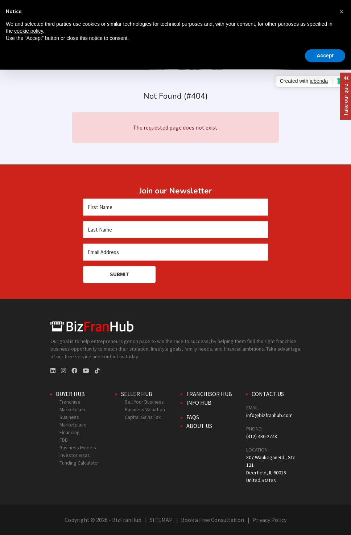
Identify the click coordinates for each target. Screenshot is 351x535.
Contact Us (268, 393)
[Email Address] (175, 252)
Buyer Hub (70, 393)
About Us (199, 425)
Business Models (77, 447)
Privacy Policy (269, 519)
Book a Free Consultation (212, 519)
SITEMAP (161, 519)
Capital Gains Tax (143, 417)
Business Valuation (145, 409)
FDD (63, 440)
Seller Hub (136, 393)
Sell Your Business (144, 402)
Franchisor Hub (209, 393)
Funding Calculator (79, 463)
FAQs (192, 417)
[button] (341, 11)
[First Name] (175, 207)
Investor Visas (74, 455)
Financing (69, 432)
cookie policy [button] (28, 31)
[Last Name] (175, 229)
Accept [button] (325, 55)
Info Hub (198, 402)
